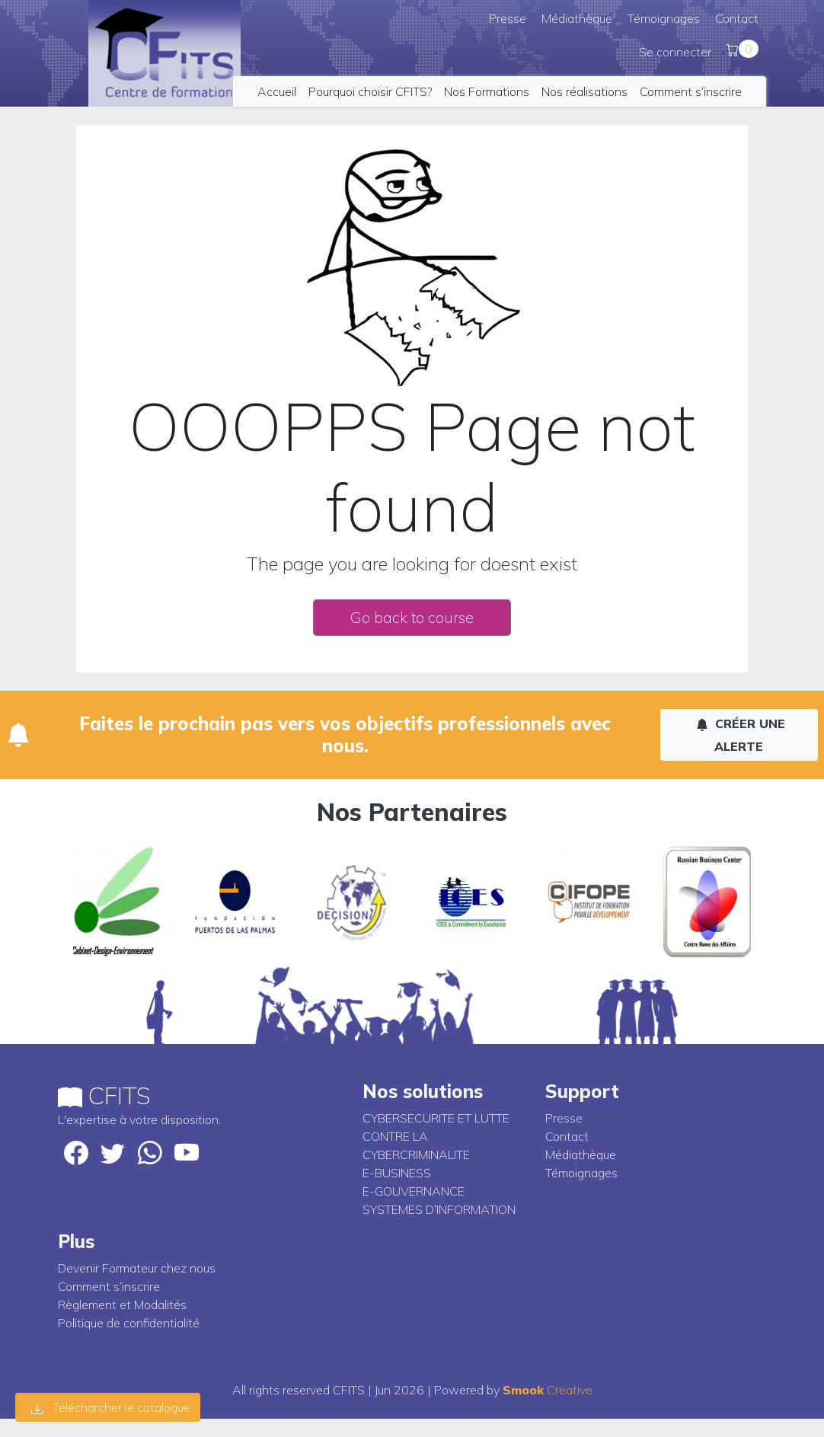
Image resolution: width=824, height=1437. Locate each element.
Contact (737, 18)
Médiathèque (576, 18)
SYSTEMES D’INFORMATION (439, 1209)
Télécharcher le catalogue (110, 1407)
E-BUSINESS (396, 1172)
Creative (547, 1389)
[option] (117, 902)
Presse (507, 18)
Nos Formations (486, 91)
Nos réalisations (584, 91)
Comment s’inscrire (691, 91)
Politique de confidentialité (129, 1322)
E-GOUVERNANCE (413, 1191)
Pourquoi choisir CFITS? (370, 91)
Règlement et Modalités (122, 1304)
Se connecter (675, 51)
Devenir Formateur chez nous (137, 1268)
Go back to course (412, 617)
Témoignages (664, 18)
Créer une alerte (740, 735)
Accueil (276, 91)
